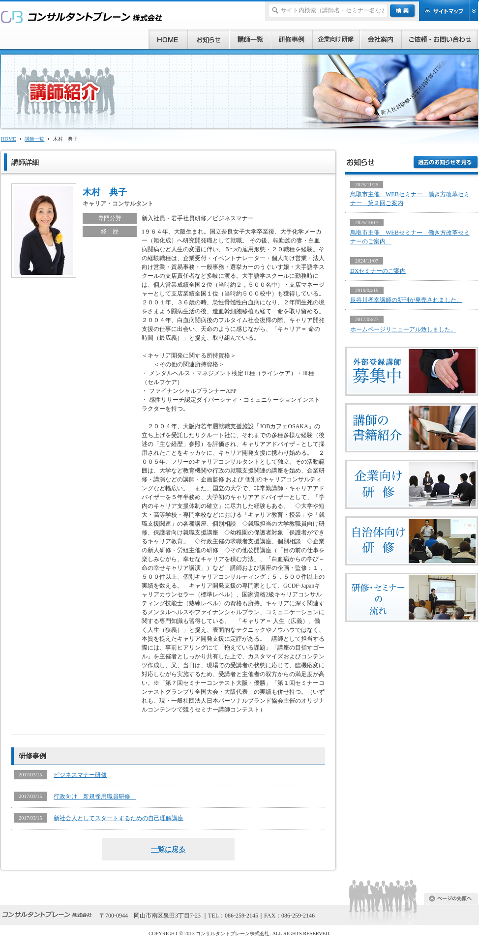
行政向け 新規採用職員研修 (95, 796)
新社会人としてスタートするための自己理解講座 (118, 818)
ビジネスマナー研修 (80, 774)
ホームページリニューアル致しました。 (403, 329)
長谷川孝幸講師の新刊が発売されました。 (406, 299)
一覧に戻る (168, 849)
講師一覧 (34, 139)
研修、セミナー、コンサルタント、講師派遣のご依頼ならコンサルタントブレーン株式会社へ (82, 16)
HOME (8, 139)
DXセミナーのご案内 (378, 270)
